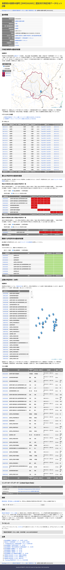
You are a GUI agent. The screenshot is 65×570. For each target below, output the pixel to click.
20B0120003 (5, 205)
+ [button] (13, 65)
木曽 (16, 23)
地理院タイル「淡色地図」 (58, 107)
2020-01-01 (5, 162)
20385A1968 (5, 445)
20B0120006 (5, 470)
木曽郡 (16, 26)
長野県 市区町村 (19, 35)
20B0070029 (5, 463)
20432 (16, 43)
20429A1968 (5, 269)
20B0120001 (5, 391)
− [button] (13, 67)
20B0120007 (5, 207)
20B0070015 (5, 474)
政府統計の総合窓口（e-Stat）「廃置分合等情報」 (15, 555)
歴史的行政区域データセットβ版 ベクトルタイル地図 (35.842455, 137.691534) (22, 117)
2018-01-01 (5, 158)
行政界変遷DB (6, 68)
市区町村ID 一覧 (32, 10)
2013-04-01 (5, 147)
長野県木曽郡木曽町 (19, 21)
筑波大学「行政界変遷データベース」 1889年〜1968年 (17, 542)
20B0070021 (5, 431)
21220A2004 (5, 273)
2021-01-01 (5, 165)
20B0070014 (5, 442)
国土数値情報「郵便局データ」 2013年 (13, 548)
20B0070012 (5, 414)
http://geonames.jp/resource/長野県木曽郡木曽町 (28, 491)
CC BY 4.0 (20, 527)
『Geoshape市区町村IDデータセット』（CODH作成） (16, 560)
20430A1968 (5, 407)
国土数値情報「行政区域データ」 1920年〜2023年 (16, 540)
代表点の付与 (19, 286)
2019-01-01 (5, 160)
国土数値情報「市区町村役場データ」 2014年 (14, 545)
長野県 (16, 28)
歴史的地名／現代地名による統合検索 (10, 501)
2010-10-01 (5, 140)
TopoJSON (43, 127)
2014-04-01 (5, 149)
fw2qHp (17, 45)
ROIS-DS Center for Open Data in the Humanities (37, 567)
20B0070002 (5, 423)
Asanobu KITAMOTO (20, 567)
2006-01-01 (5, 129)
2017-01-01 (5, 156)
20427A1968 (5, 201)
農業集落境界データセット (21, 40)
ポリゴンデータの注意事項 (26, 242)
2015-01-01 (5, 151)
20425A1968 (5, 266)
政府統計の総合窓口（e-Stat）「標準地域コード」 (15, 557)
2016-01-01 (5, 153)
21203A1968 (5, 271)
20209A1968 (5, 257)
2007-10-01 (5, 133)
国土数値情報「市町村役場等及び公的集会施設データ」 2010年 (18, 547)
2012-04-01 (5, 145)
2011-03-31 (5, 142)
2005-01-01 (5, 127)
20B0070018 (5, 459)
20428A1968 (5, 203)
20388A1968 (5, 262)
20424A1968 (5, 410)
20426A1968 (5, 198)
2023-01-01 (5, 169)
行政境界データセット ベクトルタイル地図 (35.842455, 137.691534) (20, 118)
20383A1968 (5, 452)
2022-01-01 (5, 167)
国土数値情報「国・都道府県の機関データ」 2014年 (16, 553)
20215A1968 (5, 260)
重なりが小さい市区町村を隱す (19, 193)
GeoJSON (49, 127)
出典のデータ (17, 56)
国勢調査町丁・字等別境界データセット (24, 38)
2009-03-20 (5, 135)
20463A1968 (5, 448)
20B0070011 (5, 417)
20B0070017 (5, 455)
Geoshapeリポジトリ (7, 10)
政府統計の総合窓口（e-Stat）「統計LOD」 (14, 558)
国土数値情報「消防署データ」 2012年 (13, 552)
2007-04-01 (5, 131)
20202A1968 (5, 255)
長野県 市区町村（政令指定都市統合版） (32, 35)
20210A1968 (5, 435)
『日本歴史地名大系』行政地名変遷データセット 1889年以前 (18, 543)
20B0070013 (5, 438)
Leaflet (52, 107)
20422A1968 (5, 264)
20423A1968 (5, 467)
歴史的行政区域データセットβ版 (20, 10)
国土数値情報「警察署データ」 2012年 (13, 550)
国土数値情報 (6, 66)
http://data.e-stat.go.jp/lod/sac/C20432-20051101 (29, 489)
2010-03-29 (5, 138)
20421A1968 (5, 209)
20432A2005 (5, 212)
